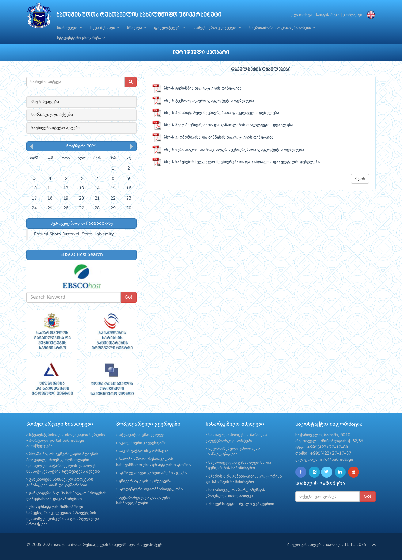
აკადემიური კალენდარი (143, 443)
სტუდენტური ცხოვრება (81, 38)
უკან (360, 179)
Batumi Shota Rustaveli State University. (74, 234)
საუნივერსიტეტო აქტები (55, 128)
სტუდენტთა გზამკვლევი (142, 435)
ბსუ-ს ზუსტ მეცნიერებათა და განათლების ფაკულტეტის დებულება (222, 125)
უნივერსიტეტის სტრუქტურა (145, 481)
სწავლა (136, 27)
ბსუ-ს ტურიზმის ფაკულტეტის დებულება (197, 88)
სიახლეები (69, 27)
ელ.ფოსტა (301, 15)
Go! (129, 297)
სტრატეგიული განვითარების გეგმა (153, 473)
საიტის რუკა (328, 15)
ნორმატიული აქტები (52, 114)
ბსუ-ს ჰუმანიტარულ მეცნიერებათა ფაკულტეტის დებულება (215, 113)
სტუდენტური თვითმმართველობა (151, 489)
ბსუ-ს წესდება (45, 102)
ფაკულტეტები (169, 27)
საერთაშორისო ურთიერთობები (282, 27)
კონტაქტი (352, 15)
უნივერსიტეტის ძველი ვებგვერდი (241, 504)
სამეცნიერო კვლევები (217, 27)
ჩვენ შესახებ (104, 27)
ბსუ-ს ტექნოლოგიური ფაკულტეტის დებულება (203, 101)
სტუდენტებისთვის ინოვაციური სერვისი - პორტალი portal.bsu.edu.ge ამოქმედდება (65, 440)
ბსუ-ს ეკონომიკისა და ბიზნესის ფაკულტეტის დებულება (213, 137)
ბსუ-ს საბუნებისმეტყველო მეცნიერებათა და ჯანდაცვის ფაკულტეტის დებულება (236, 162)
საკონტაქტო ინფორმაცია (144, 451)
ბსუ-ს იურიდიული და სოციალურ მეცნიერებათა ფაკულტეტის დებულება (228, 150)
